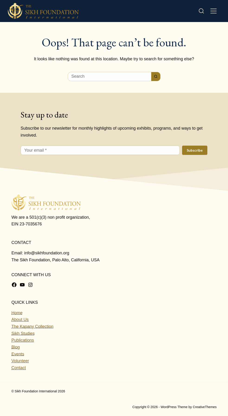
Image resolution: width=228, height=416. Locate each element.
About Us (20, 319)
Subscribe (195, 150)
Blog (15, 347)
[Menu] (213, 11)
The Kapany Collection (32, 326)
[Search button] (156, 76)
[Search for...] (109, 76)
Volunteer (20, 360)
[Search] (201, 10)
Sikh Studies (23, 333)
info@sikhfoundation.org (46, 253)
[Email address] (100, 150)
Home (16, 312)
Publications (22, 340)
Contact (18, 367)
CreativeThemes (205, 407)
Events (17, 354)
